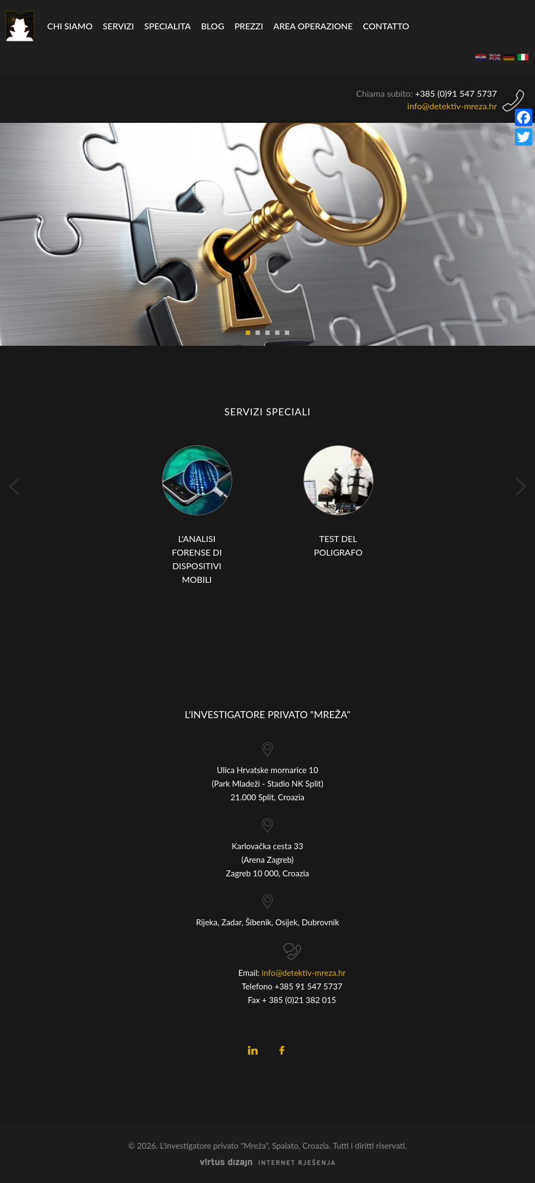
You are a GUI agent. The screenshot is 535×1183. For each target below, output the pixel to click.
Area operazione (313, 26)
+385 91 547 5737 (309, 986)
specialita (167, 26)
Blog (213, 26)
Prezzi (248, 26)
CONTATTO (386, 26)
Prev (14, 486)
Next (521, 486)
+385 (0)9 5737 (456, 93)
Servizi (118, 26)
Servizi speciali (267, 412)
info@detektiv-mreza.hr (452, 106)
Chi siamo (69, 26)
